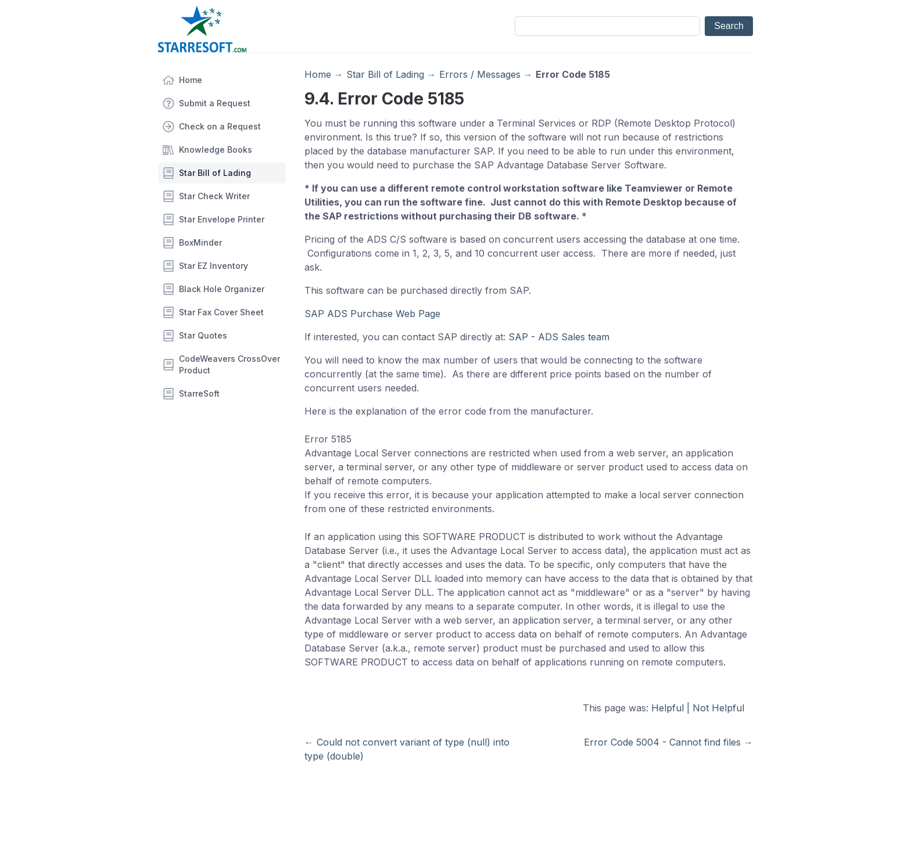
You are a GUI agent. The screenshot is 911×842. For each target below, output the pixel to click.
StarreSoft (199, 393)
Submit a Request (214, 103)
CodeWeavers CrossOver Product (229, 364)
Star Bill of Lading (215, 173)
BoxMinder (200, 242)
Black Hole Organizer (221, 289)
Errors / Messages (480, 74)
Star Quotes (203, 335)
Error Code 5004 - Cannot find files (662, 742)
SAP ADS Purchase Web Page (372, 313)
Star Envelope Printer (221, 219)
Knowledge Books (215, 149)
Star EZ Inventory (213, 266)
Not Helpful (718, 708)
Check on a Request (220, 126)
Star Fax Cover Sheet (221, 312)
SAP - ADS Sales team (558, 337)
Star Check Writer (214, 196)
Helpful (667, 708)
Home (190, 80)
